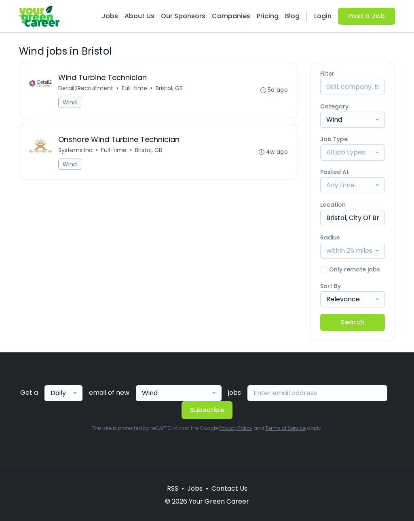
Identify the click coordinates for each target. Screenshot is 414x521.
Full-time (134, 88)
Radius (330, 237)
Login (323, 16)
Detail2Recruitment (85, 88)
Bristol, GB (169, 88)
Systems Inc (75, 150)
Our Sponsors (183, 16)
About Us (139, 16)
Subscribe (207, 410)
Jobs (109, 16)
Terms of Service (285, 428)
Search (352, 322)
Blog (292, 16)
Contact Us (229, 488)
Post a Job (366, 16)
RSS (172, 488)
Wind (70, 102)
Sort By (330, 286)
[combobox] (352, 120)
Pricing (268, 16)
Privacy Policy (235, 428)
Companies (231, 16)
